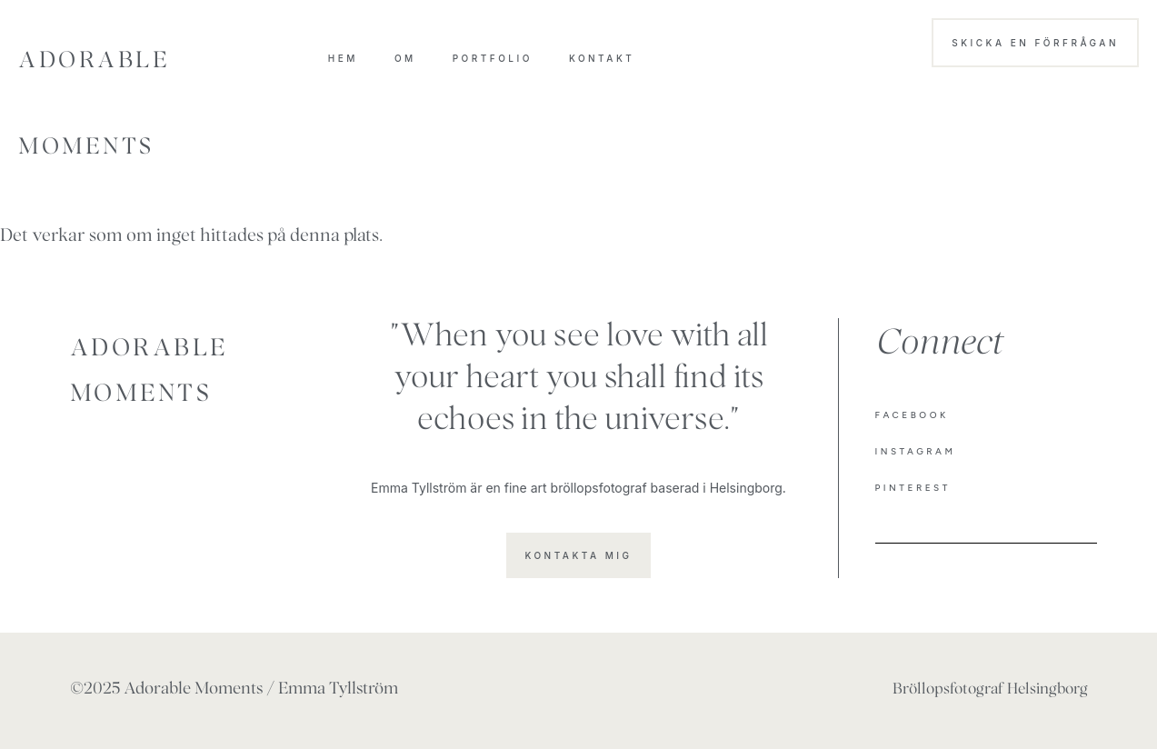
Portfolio (493, 58)
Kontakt (601, 58)
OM (405, 58)
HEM (343, 58)
